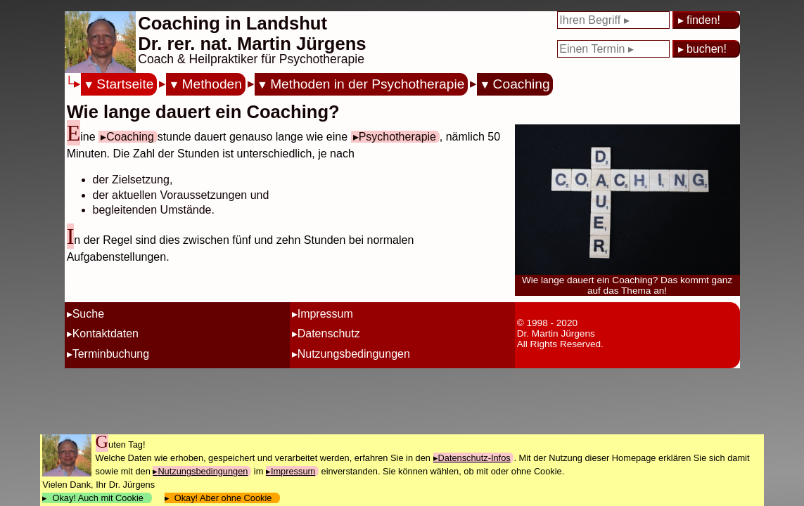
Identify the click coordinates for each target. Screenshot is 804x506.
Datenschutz (329, 333)
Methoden (212, 84)
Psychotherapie (397, 137)
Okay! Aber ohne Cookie (223, 498)
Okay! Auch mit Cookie (97, 498)
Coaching (521, 84)
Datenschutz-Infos (474, 458)
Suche (88, 314)
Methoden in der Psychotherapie (367, 84)
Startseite (124, 84)
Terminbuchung (110, 354)
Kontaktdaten (105, 333)
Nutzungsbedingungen (354, 354)
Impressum (325, 314)
